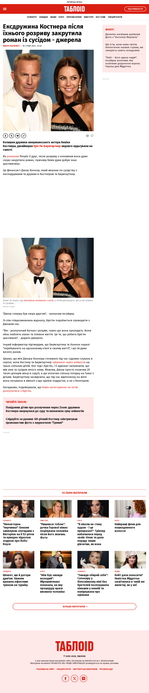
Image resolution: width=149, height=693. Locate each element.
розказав (13, 156)
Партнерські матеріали (85, 669)
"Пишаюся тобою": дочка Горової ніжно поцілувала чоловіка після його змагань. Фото (54, 531)
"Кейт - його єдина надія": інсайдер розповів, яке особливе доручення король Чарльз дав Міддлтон (122, 62)
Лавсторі (88, 17)
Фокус (109, 29)
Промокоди (106, 669)
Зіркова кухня (73, 17)
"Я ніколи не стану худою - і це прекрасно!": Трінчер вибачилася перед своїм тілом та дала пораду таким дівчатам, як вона (91, 534)
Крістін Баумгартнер (47, 146)
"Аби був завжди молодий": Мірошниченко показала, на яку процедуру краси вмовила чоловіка (52, 583)
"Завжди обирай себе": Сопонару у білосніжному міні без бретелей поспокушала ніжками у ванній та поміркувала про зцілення (93, 585)
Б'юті (61, 17)
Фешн (53, 17)
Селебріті (32, 17)
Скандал (43, 17)
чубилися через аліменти (68, 362)
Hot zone (100, 17)
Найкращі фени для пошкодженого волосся (128, 528)
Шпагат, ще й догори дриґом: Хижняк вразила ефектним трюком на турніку (16, 580)
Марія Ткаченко (11, 46)
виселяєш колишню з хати (38, 300)
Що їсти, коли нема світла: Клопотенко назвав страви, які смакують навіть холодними (124, 47)
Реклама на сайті (45, 669)
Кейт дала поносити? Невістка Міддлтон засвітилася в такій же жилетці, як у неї (130, 580)
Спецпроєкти (115, 17)
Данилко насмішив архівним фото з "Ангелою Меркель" (122, 36)
